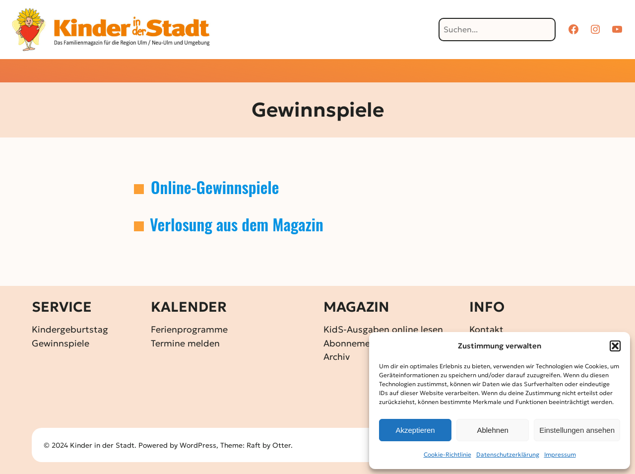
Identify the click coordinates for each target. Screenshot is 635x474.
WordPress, (200, 445)
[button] (615, 346)
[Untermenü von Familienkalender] (358, 71)
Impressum (560, 454)
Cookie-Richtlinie (447, 454)
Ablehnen (492, 430)
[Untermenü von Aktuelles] (253, 71)
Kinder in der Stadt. (103, 445)
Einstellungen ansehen (577, 430)
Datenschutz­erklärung (507, 454)
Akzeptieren (415, 430)
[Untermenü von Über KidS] (427, 71)
